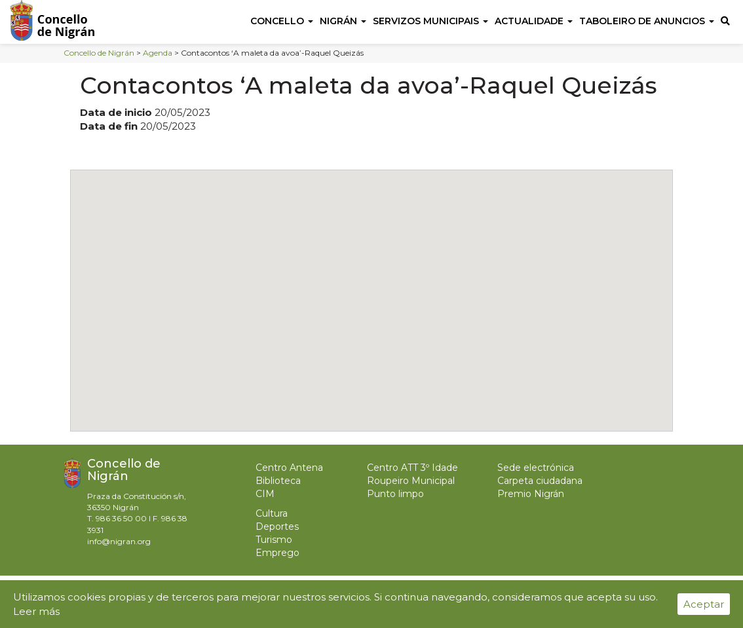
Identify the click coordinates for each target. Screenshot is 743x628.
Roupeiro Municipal (411, 481)
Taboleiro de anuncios (646, 21)
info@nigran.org (119, 541)
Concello (281, 21)
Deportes (277, 526)
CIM (265, 494)
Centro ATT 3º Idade (412, 467)
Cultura (272, 513)
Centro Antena (289, 467)
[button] (371, 288)
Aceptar (703, 604)
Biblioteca (278, 481)
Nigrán (343, 21)
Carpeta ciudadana (539, 481)
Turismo (274, 539)
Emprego (277, 553)
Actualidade (534, 21)
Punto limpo (395, 494)
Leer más (36, 611)
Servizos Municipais (430, 21)
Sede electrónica (535, 467)
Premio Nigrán (530, 494)
